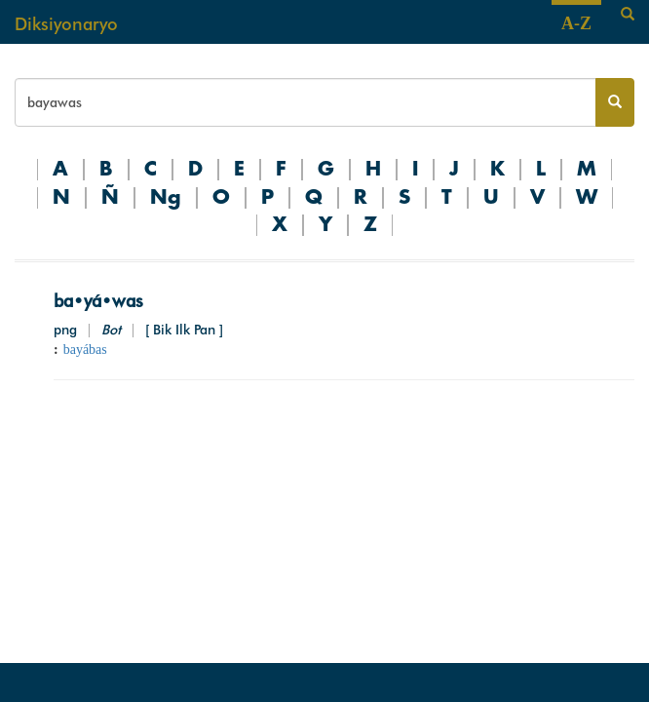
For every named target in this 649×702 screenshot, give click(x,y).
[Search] (627, 14)
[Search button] (614, 102)
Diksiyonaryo (66, 24)
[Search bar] (305, 102)
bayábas (85, 349)
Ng (165, 198)
